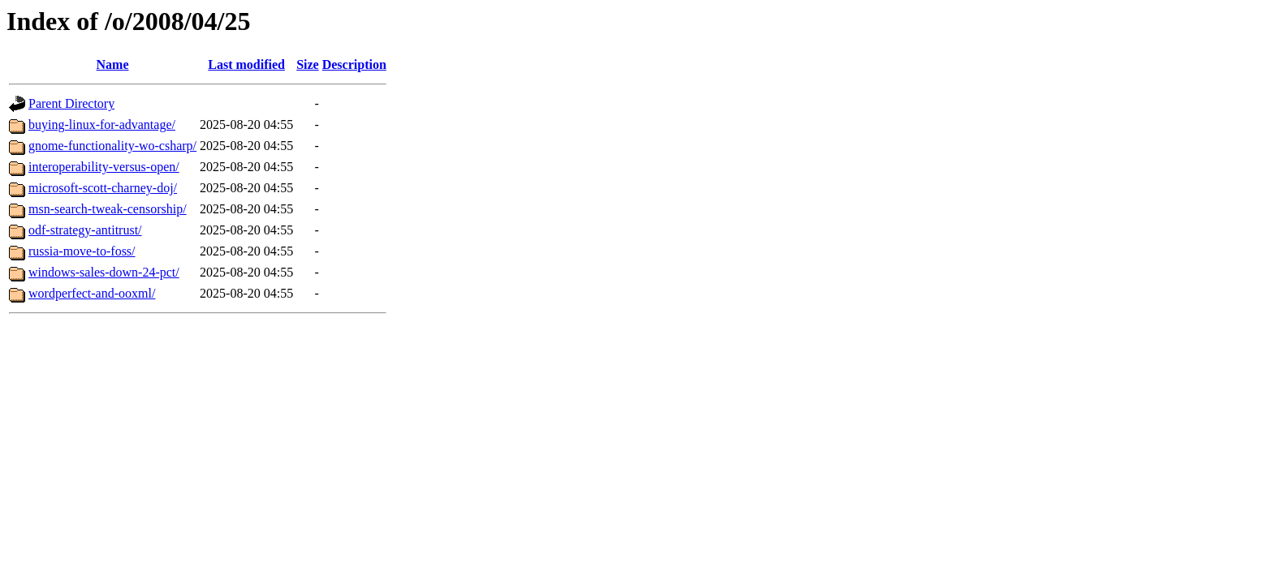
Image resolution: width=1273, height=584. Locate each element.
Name (113, 64)
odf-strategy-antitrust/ (85, 230)
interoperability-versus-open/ (103, 167)
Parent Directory (71, 103)
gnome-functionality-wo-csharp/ (112, 145)
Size (307, 64)
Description (354, 64)
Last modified (246, 64)
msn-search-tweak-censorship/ (107, 209)
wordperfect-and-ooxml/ (91, 293)
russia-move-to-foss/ (82, 251)
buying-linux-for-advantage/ (101, 124)
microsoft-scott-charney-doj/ (102, 188)
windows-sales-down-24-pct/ (103, 272)
